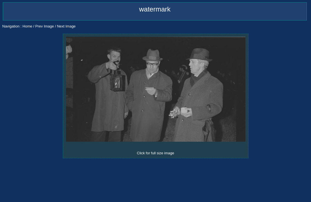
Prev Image (44, 26)
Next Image (66, 26)
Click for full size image (155, 153)
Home (27, 26)
